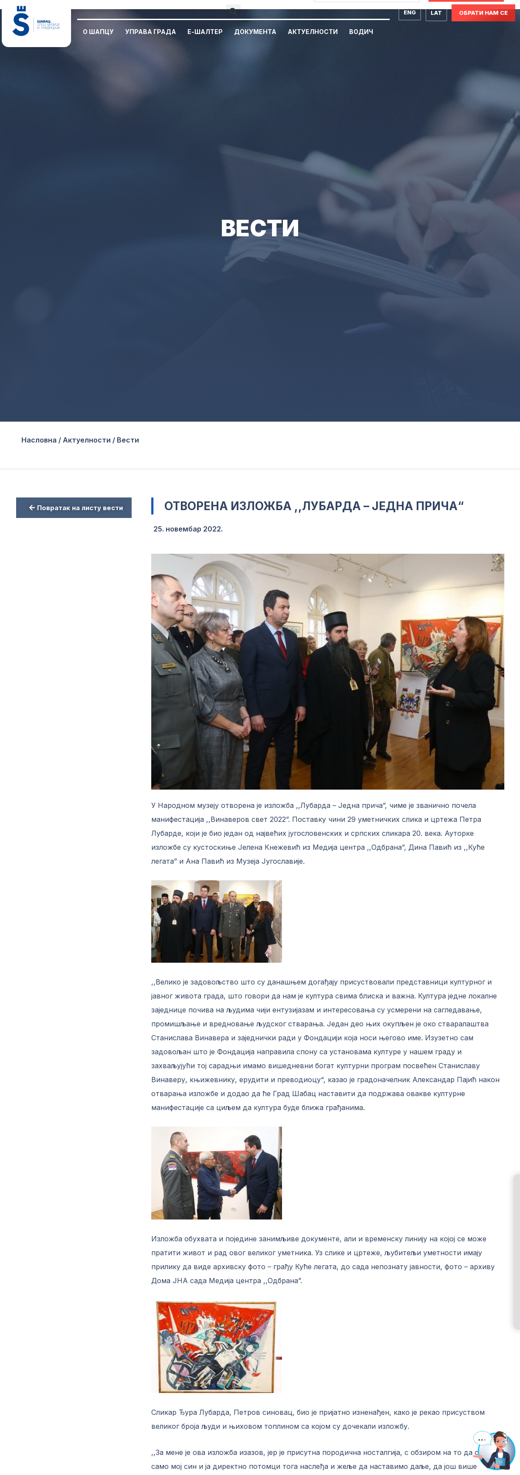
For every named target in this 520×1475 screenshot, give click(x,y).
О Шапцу (98, 31)
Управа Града (150, 31)
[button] (233, 11)
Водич (361, 31)
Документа (255, 31)
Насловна (39, 440)
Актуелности (313, 31)
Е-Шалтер (205, 31)
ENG (410, 12)
